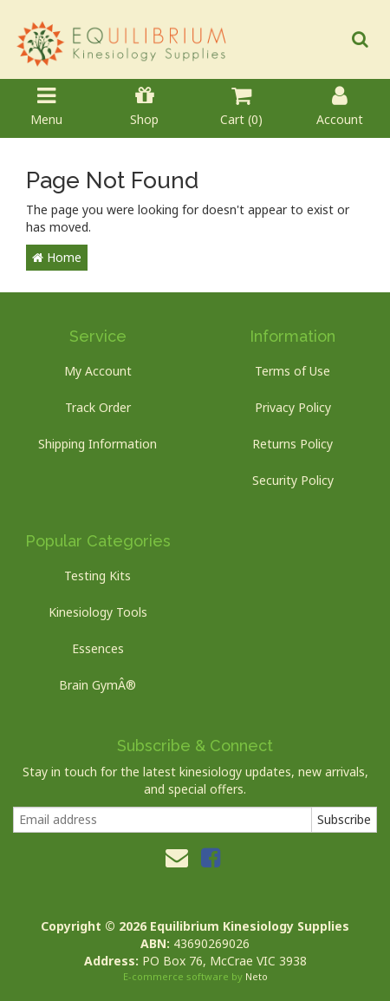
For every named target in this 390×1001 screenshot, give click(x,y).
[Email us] (177, 857)
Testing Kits (97, 575)
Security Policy (293, 480)
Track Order (98, 407)
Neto (256, 976)
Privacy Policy (293, 407)
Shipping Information (97, 443)
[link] (210, 857)
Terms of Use (292, 371)
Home (56, 257)
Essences (98, 648)
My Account (98, 371)
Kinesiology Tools (98, 612)
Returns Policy (292, 443)
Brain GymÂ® (97, 685)
